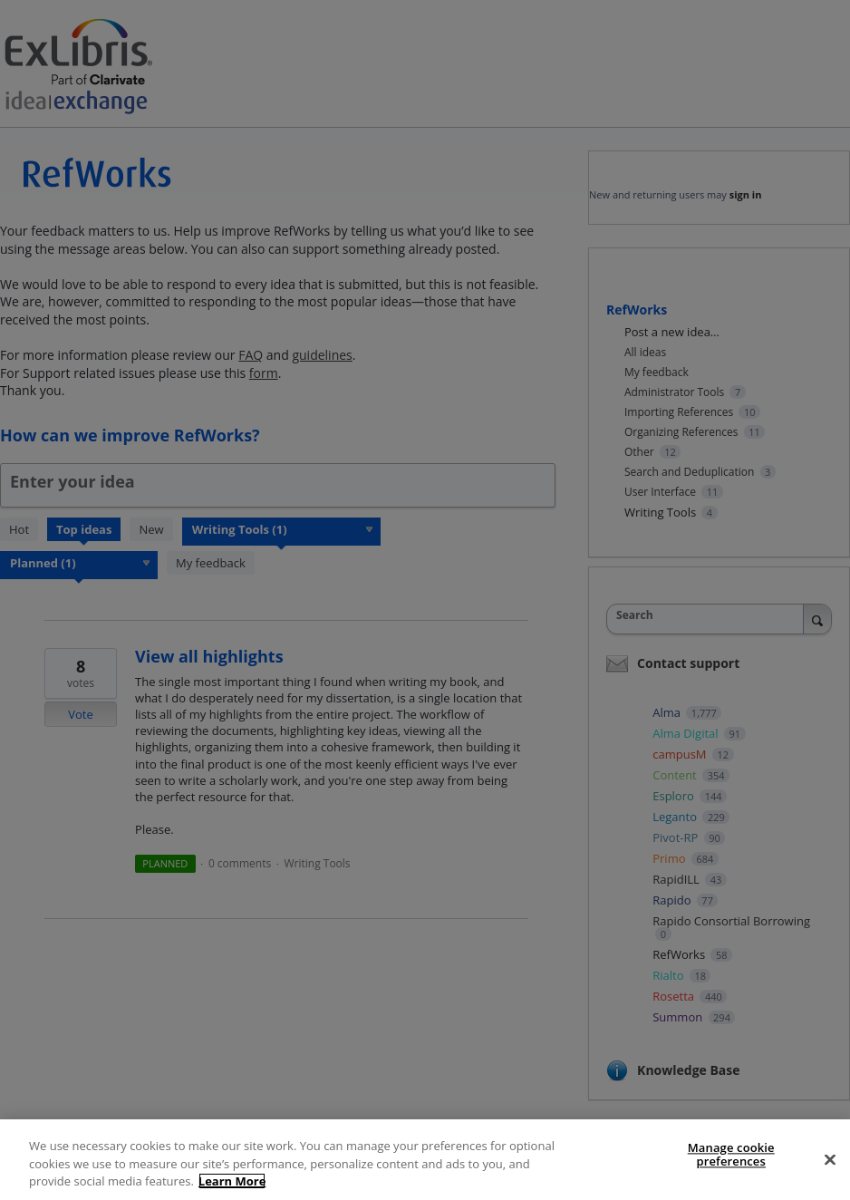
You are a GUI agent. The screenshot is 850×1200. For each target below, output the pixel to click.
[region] (425, 1159)
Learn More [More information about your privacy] (232, 1181)
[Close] (830, 1159)
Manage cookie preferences (731, 1154)
